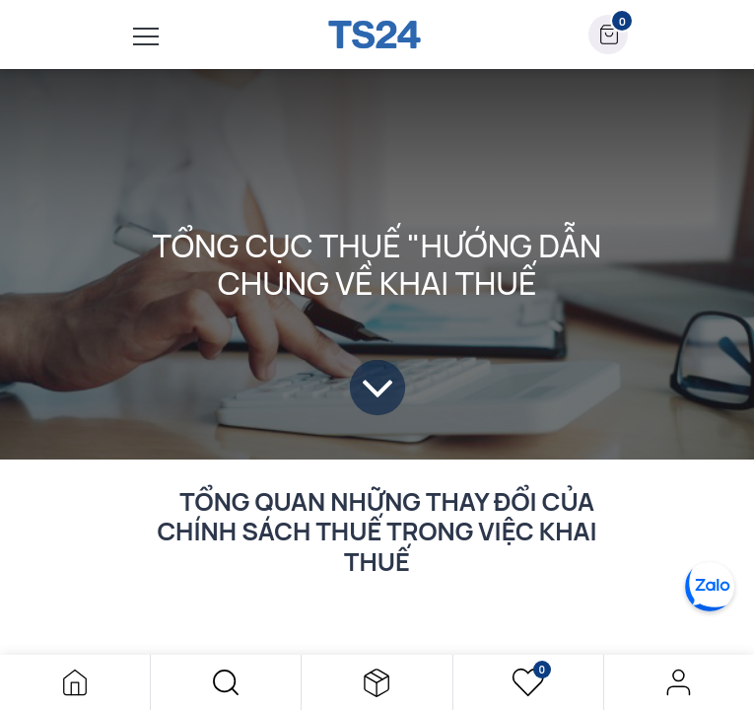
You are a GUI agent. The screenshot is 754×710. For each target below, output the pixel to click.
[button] (226, 682)
